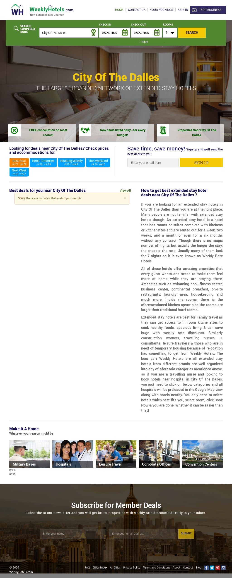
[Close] (125, 198)
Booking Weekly (71, 162)
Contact (188, 567)
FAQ (87, 567)
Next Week (19, 171)
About (176, 567)
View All (125, 190)
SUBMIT (186, 533)
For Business (206, 10)
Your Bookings (161, 10)
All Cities (115, 567)
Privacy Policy (131, 567)
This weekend (98, 162)
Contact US (136, 10)
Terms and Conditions (156, 567)
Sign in (183, 10)
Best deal (19, 162)
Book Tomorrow (43, 162)
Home (119, 10)
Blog (198, 567)
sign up (201, 163)
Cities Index (100, 567)
